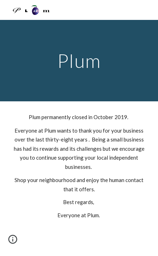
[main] (78, 60)
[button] (12, 241)
